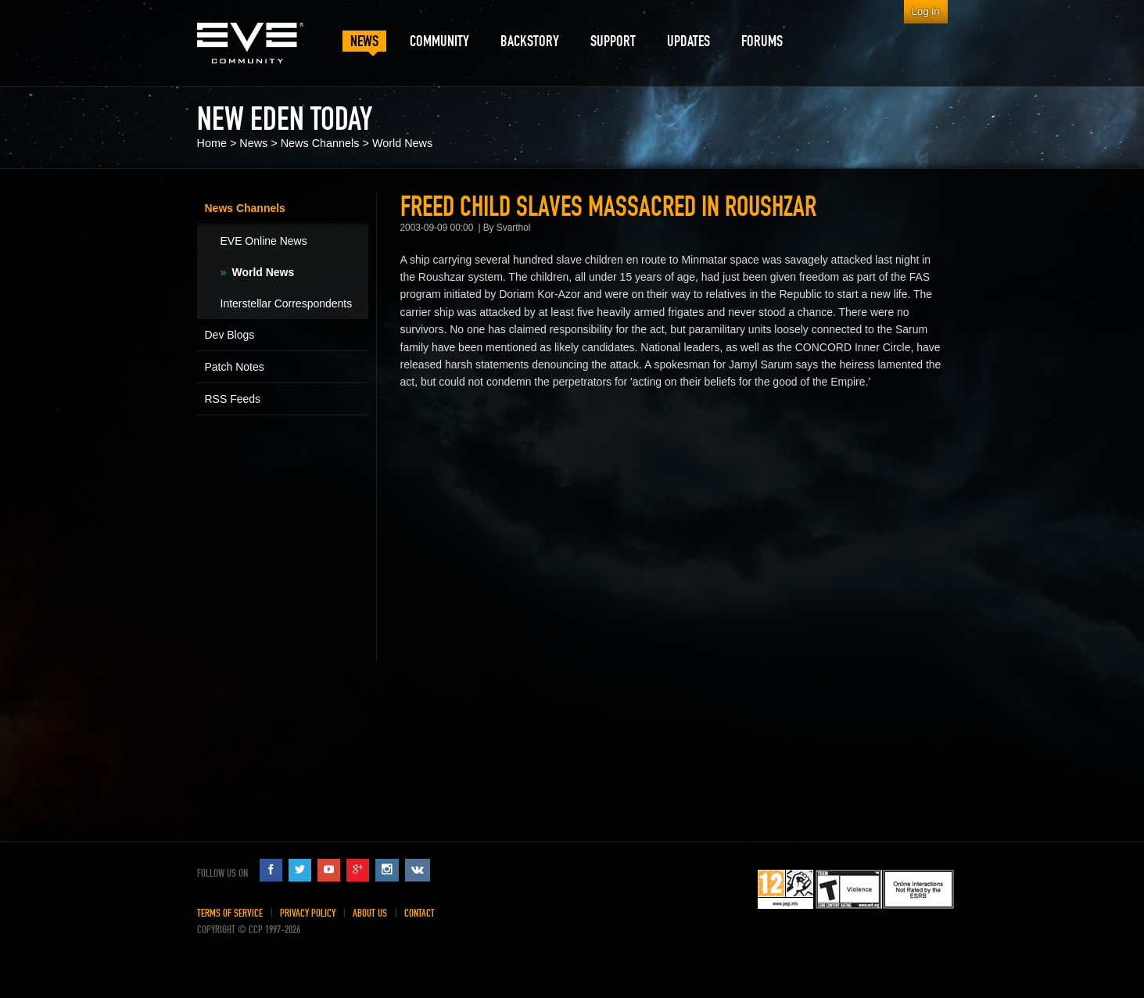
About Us (370, 913)
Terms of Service (230, 913)
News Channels (320, 143)
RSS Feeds (233, 399)
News (253, 143)
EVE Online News (264, 241)
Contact (419, 913)
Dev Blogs (230, 334)
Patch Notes (234, 367)
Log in (926, 11)
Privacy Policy (307, 913)
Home (212, 143)
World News (402, 143)
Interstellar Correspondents (287, 303)
